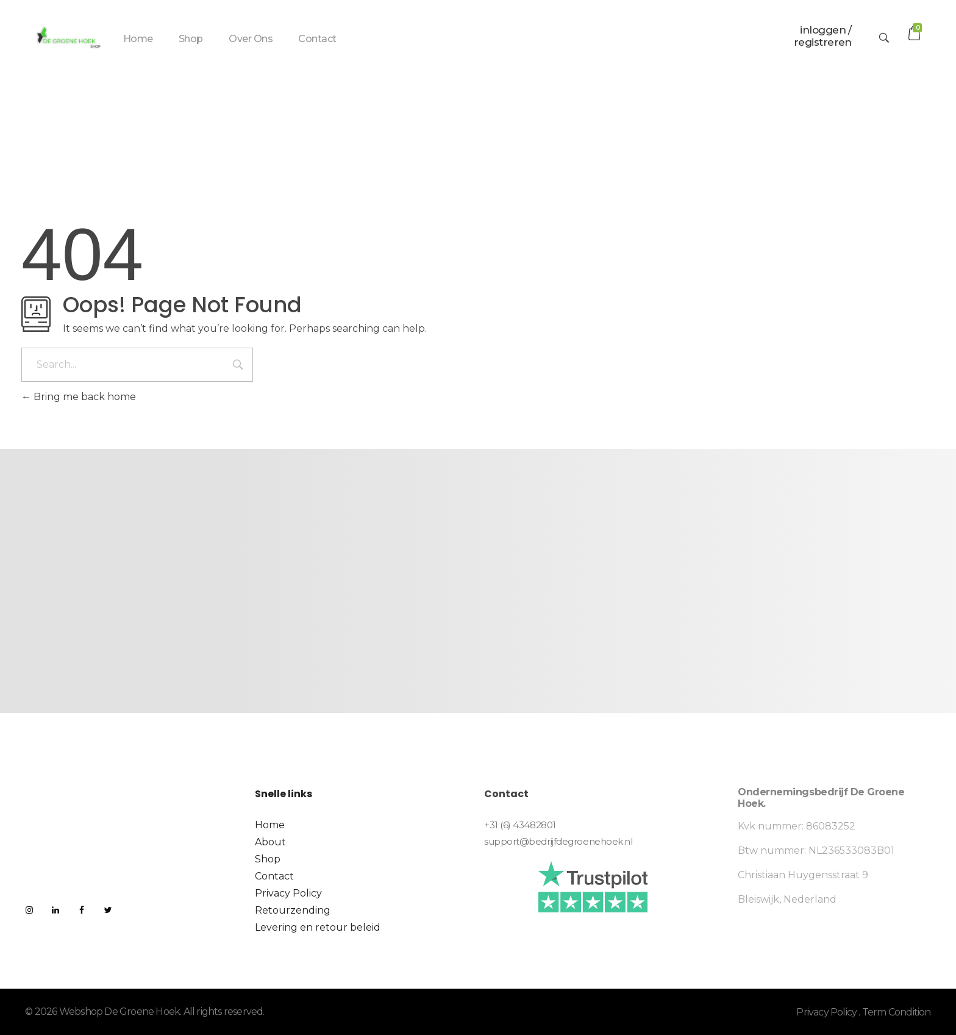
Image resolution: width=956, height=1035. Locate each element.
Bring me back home (78, 397)
